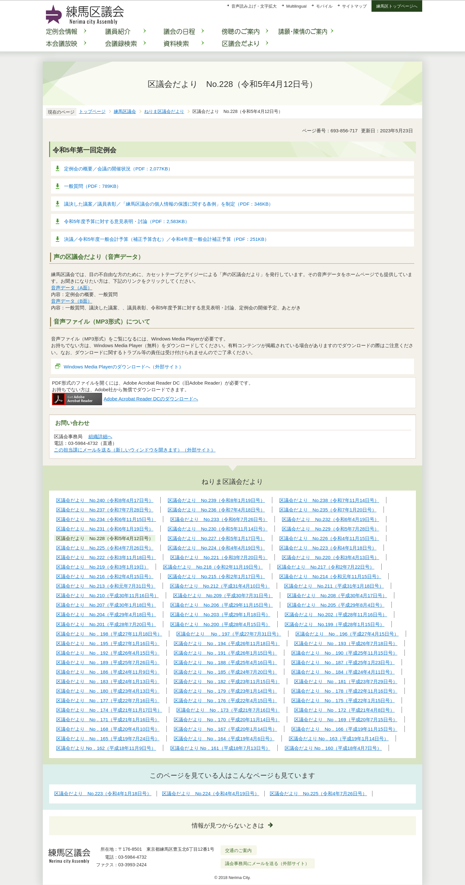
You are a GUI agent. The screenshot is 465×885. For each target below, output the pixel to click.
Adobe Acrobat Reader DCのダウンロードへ (125, 398)
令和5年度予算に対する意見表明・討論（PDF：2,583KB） (127, 221)
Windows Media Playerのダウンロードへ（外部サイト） (124, 366)
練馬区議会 (125, 111)
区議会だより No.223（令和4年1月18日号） (103, 793)
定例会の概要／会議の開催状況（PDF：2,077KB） (118, 168)
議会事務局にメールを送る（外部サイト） (267, 863)
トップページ (92, 111)
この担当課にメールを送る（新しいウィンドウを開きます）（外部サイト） (135, 449)
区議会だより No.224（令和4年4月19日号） (210, 793)
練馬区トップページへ (396, 6)
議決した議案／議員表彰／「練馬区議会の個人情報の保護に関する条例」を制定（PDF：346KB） (168, 204)
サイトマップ (354, 6)
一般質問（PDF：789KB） (92, 186)
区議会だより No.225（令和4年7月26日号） (318, 793)
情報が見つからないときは (228, 825)
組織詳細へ (100, 436)
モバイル (324, 6)
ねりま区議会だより (164, 111)
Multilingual (296, 6)
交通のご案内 (238, 850)
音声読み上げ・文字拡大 (254, 6)
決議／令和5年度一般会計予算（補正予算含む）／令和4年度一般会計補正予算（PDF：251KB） (166, 239)
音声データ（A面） (72, 287)
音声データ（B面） (72, 301)
